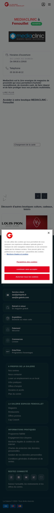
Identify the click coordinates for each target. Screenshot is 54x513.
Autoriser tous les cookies (27, 277)
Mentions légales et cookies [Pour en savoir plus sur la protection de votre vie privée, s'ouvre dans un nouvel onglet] (17, 254)
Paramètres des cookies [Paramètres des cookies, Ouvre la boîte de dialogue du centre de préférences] (27, 262)
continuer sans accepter (27, 269)
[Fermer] (49, 233)
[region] (27, 256)
